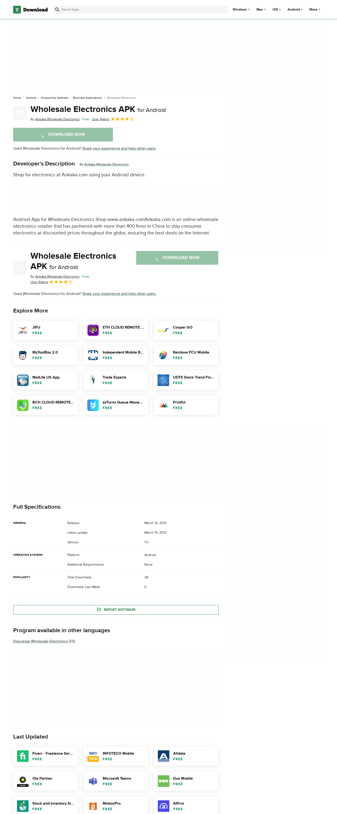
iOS (275, 9)
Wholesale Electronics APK (98, 109)
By (55, 119)
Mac (259, 9)
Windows (240, 9)
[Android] (31, 98)
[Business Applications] (87, 98)
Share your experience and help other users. (119, 148)
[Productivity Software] (54, 98)
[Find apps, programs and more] (140, 9)
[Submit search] (57, 9)
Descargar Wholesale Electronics (40, 641)
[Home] (17, 98)
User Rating (113, 118)
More (315, 9)
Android (294, 9)
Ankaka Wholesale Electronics (106, 164)
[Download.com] (30, 9)
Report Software (116, 609)
